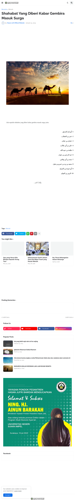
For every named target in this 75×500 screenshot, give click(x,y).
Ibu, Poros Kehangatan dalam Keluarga (60, 258)
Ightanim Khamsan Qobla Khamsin (25, 349)
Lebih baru (6, 317)
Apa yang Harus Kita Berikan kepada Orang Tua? (11, 259)
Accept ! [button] (8, 495)
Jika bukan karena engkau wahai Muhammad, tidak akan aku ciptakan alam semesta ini (42, 358)
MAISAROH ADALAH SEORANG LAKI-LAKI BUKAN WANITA (32, 366)
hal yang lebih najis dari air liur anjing (26, 341)
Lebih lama (68, 317)
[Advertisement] (37, 40)
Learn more (17, 491)
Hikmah (10, 9)
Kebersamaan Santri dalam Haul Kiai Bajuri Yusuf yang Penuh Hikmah (37, 259)
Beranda (4, 9)
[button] (2, 2)
